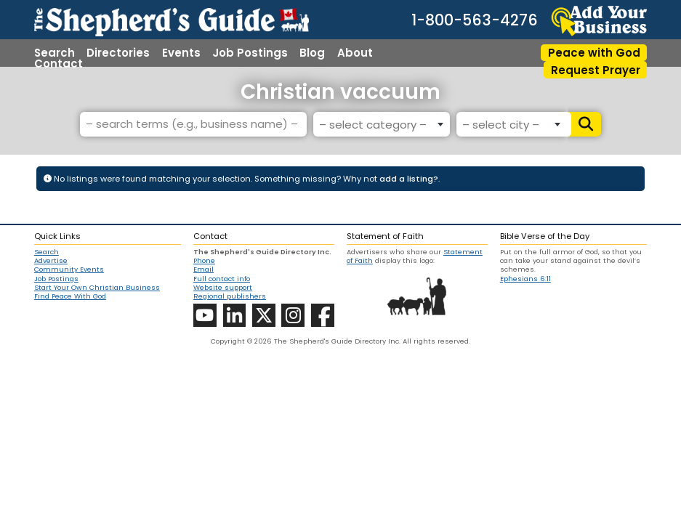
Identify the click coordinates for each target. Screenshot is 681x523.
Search (54, 52)
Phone (204, 260)
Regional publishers (229, 296)
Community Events (69, 269)
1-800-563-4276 (474, 20)
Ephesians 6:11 (525, 278)
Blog (312, 52)
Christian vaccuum (340, 92)
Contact (58, 63)
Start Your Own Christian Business (97, 287)
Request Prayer (595, 70)
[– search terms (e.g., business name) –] (193, 124)
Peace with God (594, 52)
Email (203, 269)
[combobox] (381, 124)
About (355, 52)
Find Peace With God (70, 296)
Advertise (51, 260)
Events (181, 52)
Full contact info (221, 278)
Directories (118, 52)
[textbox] (379, 125)
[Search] (584, 124)
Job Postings (250, 52)
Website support (222, 287)
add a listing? (408, 179)
